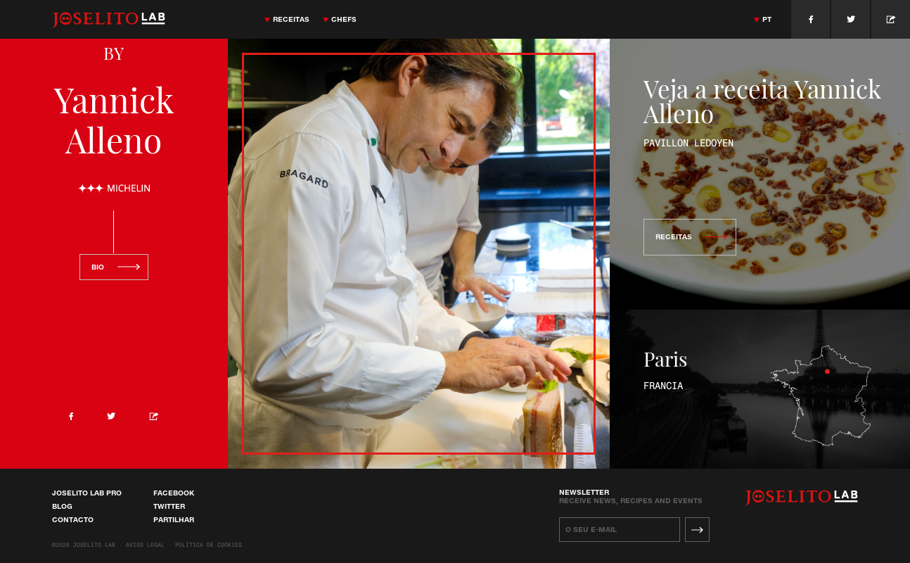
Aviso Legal (145, 545)
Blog (62, 506)
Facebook (173, 492)
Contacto (73, 519)
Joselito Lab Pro (87, 492)
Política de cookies (208, 545)
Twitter (169, 506)
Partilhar (173, 519)
